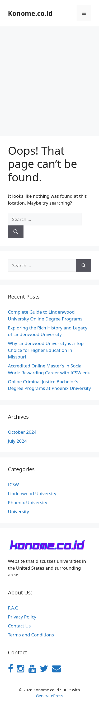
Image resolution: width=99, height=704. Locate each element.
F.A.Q (13, 608)
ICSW (13, 484)
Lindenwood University (32, 493)
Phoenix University (27, 502)
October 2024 (22, 432)
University (18, 511)
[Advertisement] (49, 78)
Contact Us (19, 626)
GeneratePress (49, 695)
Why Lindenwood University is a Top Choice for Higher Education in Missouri (46, 350)
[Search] (15, 231)
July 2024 (17, 441)
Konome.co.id (30, 13)
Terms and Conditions (31, 635)
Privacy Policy (22, 617)
